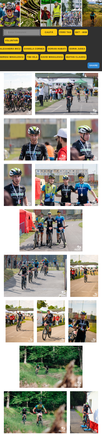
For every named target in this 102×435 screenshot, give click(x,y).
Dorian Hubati (57, 49)
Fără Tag (65, 32)
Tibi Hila (32, 57)
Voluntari (11, 40)
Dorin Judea (77, 49)
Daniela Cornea (34, 49)
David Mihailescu (52, 57)
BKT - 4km (81, 32)
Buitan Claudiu (76, 57)
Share (93, 65)
